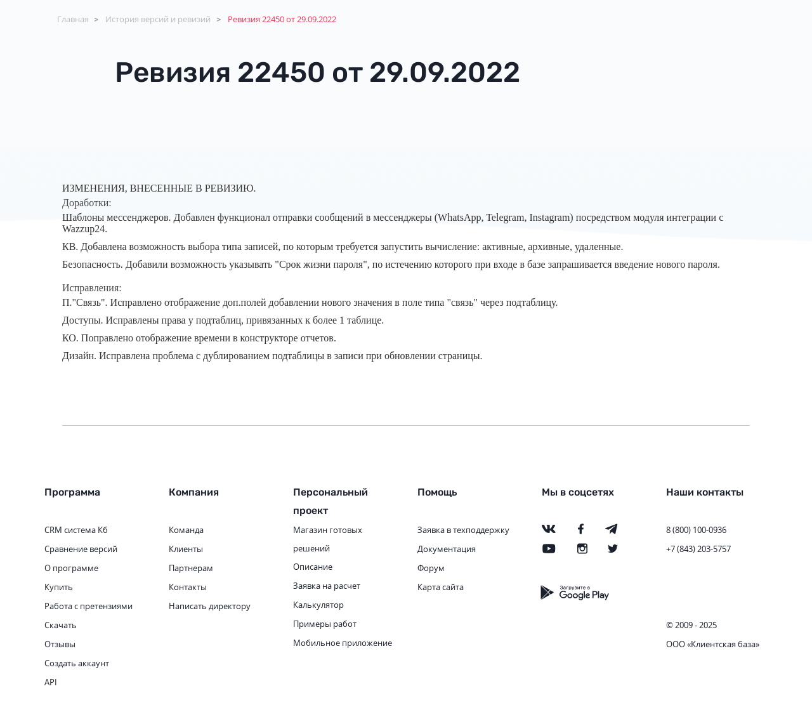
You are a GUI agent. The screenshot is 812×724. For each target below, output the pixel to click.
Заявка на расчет (326, 585)
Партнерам (191, 568)
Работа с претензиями (88, 606)
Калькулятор (318, 604)
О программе (71, 568)
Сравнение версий (80, 549)
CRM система (70, 530)
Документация (446, 549)
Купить (58, 587)
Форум (431, 568)
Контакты (188, 587)
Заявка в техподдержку (463, 530)
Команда (186, 530)
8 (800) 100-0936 (696, 530)
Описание (312, 566)
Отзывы (59, 644)
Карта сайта (440, 587)
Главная (73, 19)
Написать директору (210, 606)
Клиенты (186, 549)
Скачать (60, 625)
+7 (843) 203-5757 (698, 549)
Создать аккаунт (76, 663)
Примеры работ (325, 623)
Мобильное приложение (342, 642)
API (50, 682)
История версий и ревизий (158, 19)
